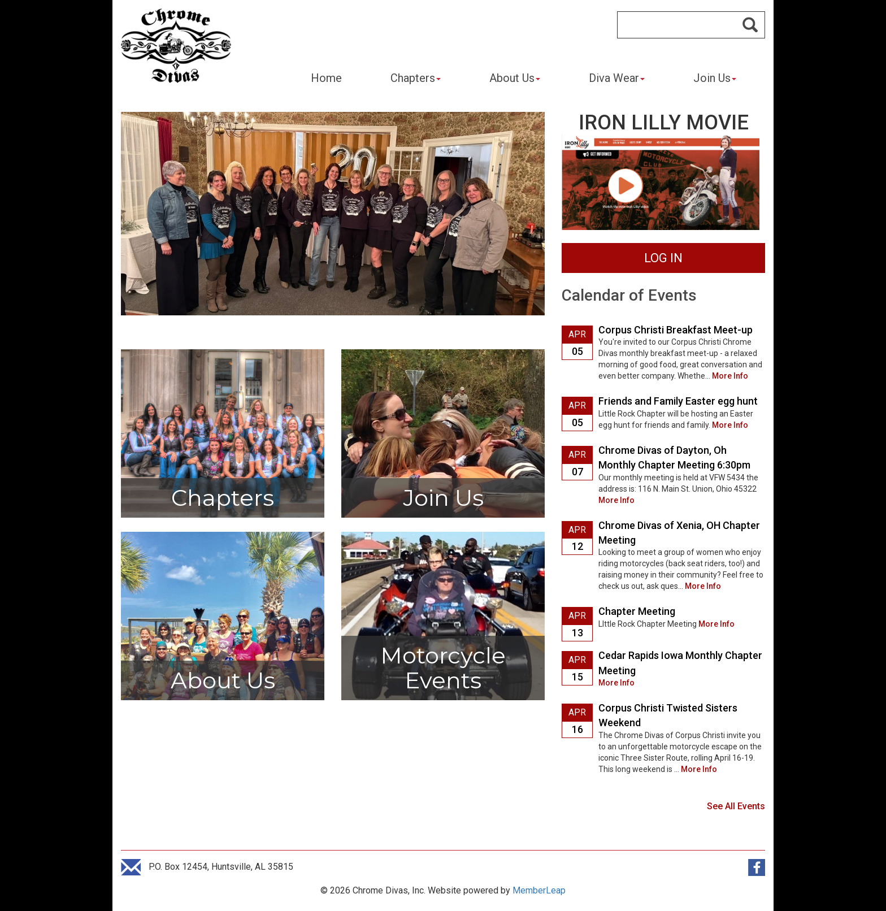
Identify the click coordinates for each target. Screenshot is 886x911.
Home (326, 78)
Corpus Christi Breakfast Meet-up (675, 330)
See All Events (736, 806)
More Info (730, 375)
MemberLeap (539, 890)
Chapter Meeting (636, 611)
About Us (514, 78)
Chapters (415, 78)
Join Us (714, 78)
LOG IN (663, 258)
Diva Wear (617, 78)
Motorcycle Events (443, 667)
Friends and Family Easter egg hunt (678, 401)
